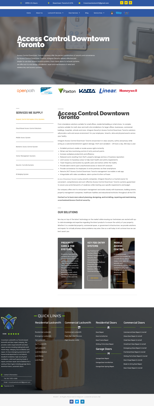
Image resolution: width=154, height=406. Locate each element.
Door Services (74, 13)
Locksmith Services (55, 13)
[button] (19, 91)
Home (29, 13)
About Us (39, 13)
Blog (86, 13)
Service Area (99, 13)
